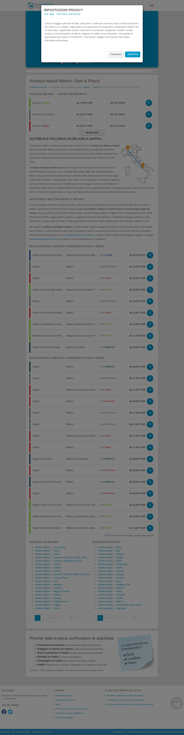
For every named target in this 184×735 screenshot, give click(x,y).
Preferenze (116, 54)
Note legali (49, 14)
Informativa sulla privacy (68, 14)
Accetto (132, 54)
